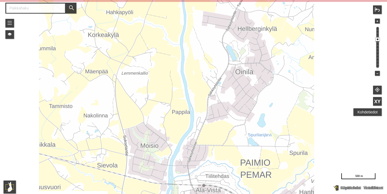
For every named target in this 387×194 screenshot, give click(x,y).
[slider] (377, 39)
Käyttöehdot (351, 188)
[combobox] (33, 8)
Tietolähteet (373, 188)
